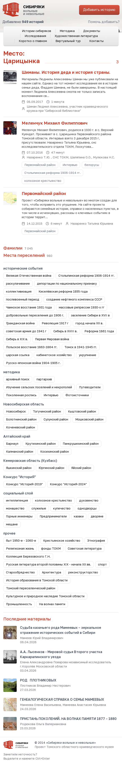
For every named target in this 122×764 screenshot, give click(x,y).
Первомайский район (39, 165)
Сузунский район (56, 419)
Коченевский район (20, 427)
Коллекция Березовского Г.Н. (28, 556)
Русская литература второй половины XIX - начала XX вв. (48, 564)
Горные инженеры (19, 516)
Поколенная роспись (21, 395)
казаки (79, 516)
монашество (15, 508)
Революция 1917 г (55, 323)
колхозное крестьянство (42, 180)
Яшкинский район (18, 468)
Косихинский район (54, 451)
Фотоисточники (77, 395)
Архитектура (51, 572)
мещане (12, 524)
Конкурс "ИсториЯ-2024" (68, 484)
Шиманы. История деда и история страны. (66, 72)
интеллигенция (17, 500)
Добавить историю (99, 10)
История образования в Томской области (37, 580)
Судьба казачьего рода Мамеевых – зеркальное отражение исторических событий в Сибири (60, 630)
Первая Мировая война (52, 339)
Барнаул (12, 443)
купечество (61, 508)
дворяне (97, 516)
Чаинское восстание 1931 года (29, 307)
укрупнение (87, 355)
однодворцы (87, 508)
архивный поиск (17, 379)
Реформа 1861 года (99, 331)
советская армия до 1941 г (26, 331)
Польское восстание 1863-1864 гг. (31, 347)
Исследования (35, 36)
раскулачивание (18, 283)
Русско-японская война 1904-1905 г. (33, 363)
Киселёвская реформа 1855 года (63, 291)
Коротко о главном (33, 41)
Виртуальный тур (68, 41)
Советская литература (85, 548)
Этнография (96, 540)
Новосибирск (16, 411)
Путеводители (90, 387)
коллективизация (18, 291)
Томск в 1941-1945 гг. (80, 347)
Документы (91, 31)
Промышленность (19, 604)
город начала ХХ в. (89, 323)
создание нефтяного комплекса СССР (74, 299)
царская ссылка (17, 355)
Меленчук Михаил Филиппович (54, 122)
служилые (38, 508)
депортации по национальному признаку (67, 283)
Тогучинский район (47, 411)
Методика (67, 31)
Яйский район (81, 468)
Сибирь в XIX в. (17, 339)
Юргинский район (51, 468)
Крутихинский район (40, 443)
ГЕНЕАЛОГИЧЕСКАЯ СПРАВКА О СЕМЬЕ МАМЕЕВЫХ (62, 699)
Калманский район (19, 451)
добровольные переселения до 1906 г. (35, 315)
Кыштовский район (82, 411)
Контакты (96, 41)
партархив (44, 379)
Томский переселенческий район (30, 588)
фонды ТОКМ (51, 548)
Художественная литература (76, 36)
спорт (102, 564)
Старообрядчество (20, 572)
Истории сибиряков (36, 31)
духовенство (88, 500)
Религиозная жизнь (20, 548)
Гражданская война (20, 323)
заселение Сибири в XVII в (90, 315)
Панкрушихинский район (81, 443)
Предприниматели (53, 516)
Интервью (70, 165)
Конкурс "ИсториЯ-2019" (24, 484)
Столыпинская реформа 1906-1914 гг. (52, 172)
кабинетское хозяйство (54, 355)
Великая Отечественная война (28, 275)
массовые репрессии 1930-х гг (81, 307)
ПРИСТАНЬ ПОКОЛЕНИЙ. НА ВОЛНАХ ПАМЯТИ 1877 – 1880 (68, 719)
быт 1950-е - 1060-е (21, 540)
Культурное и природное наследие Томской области (45, 596)
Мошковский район (89, 419)
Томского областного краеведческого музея (80, 747)
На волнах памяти (52, 604)
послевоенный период (22, 299)
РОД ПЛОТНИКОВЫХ (38, 680)
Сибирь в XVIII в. (65, 331)
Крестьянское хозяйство (61, 540)
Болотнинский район (21, 419)
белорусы (91, 165)
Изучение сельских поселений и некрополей (39, 387)
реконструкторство (83, 572)
